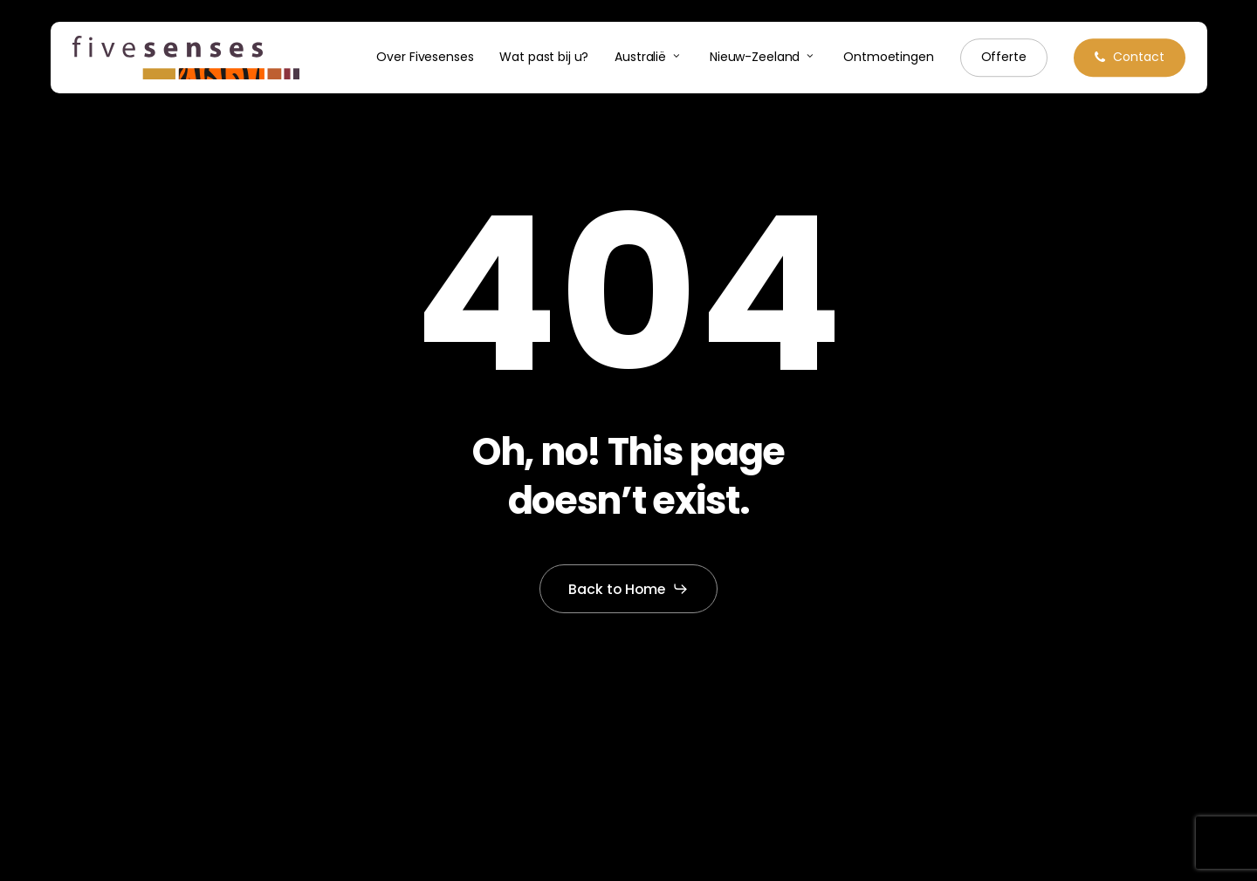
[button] (629, 589)
